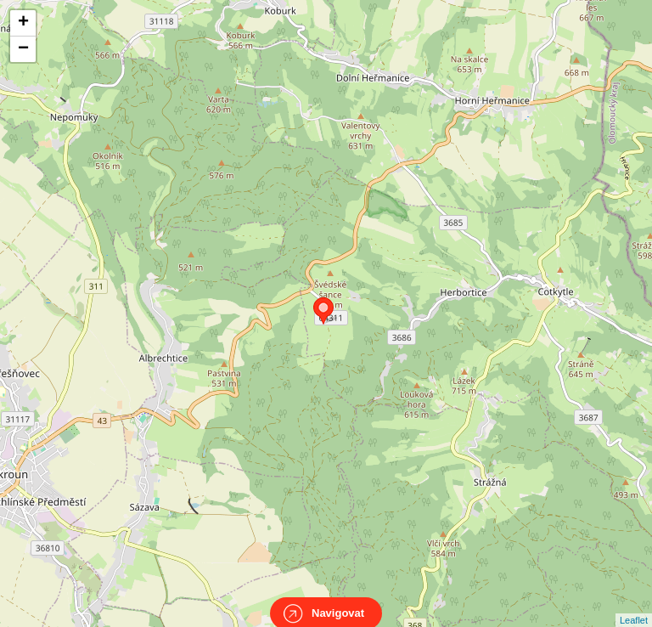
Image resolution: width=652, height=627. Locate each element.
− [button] (23, 49)
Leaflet (634, 605)
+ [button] (23, 23)
